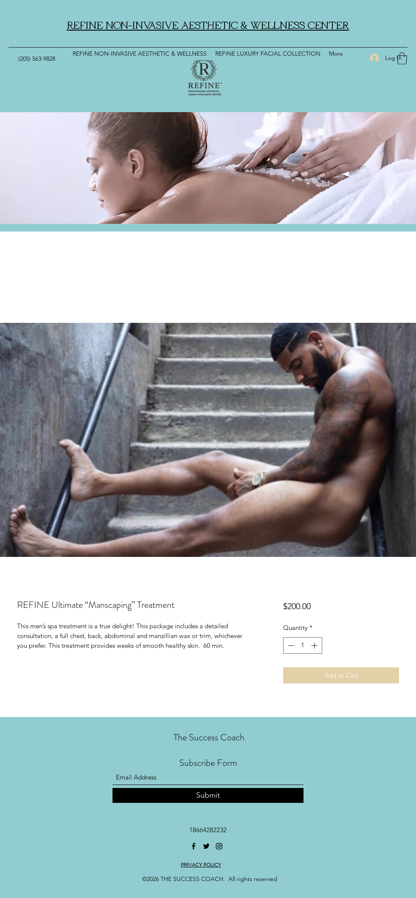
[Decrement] (290, 645)
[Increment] (315, 645)
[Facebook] (193, 846)
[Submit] (208, 795)
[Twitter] (206, 846)
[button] (402, 58)
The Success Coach (209, 737)
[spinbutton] (302, 645)
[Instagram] (219, 846)
